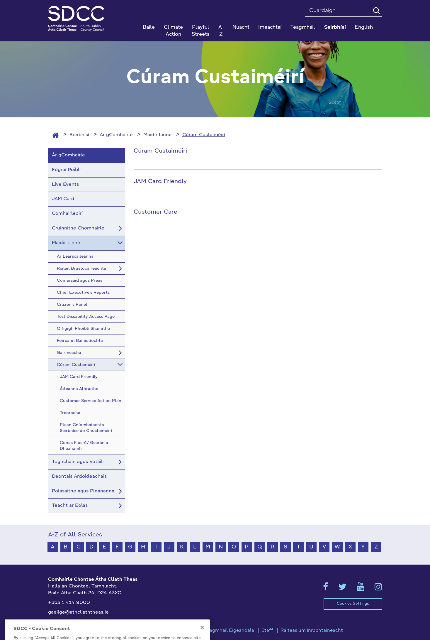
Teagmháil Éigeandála (229, 630)
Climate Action (173, 31)
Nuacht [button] (240, 27)
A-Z (221, 31)
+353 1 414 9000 (69, 602)
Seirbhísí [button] (335, 27)
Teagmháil (302, 27)
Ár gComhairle (116, 135)
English (364, 27)
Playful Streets (201, 31)
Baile (149, 27)
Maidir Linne (157, 135)
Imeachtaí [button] (269, 27)
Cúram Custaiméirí (203, 135)
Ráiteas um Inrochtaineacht (312, 630)
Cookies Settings (353, 604)
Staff (267, 630)
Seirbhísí (79, 135)
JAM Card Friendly (160, 182)
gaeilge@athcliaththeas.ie (78, 612)
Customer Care (155, 212)
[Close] (202, 633)
